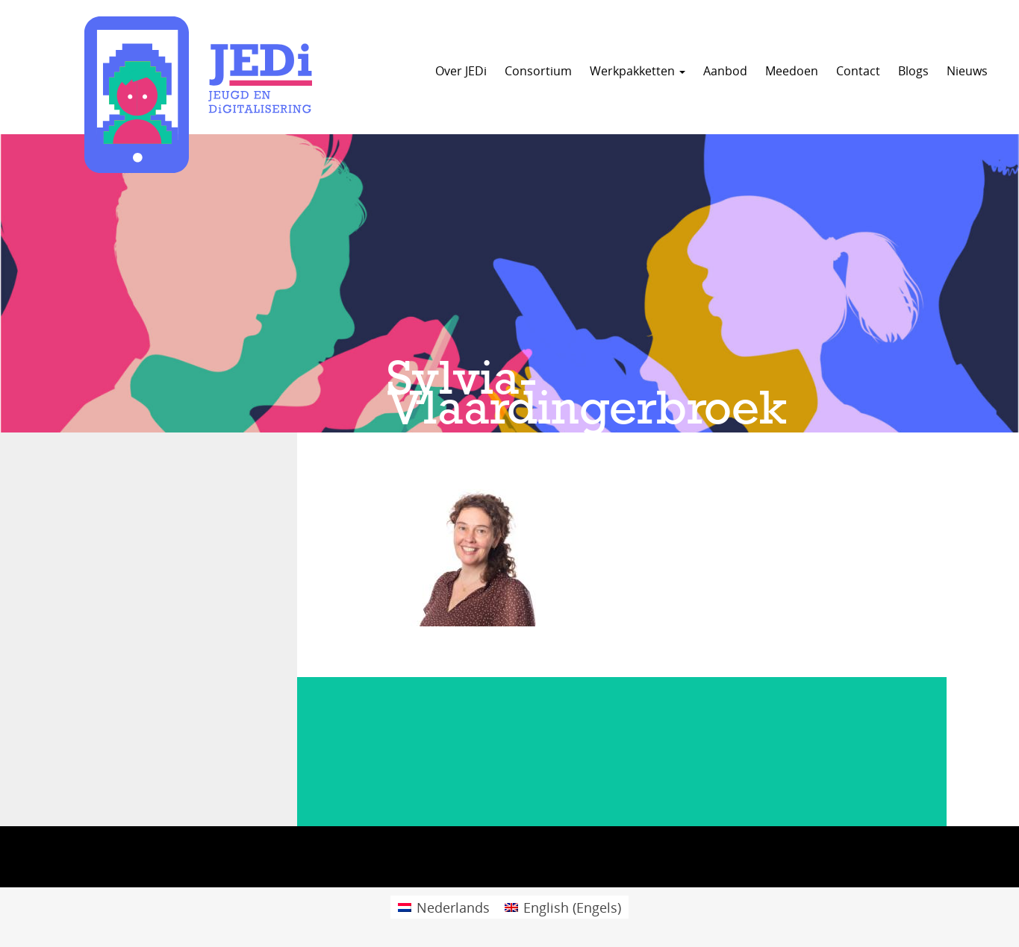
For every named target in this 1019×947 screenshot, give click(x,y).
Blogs (913, 71)
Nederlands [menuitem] (453, 907)
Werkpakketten (637, 71)
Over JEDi (461, 71)
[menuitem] (443, 907)
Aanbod (725, 71)
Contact (858, 71)
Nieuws (967, 71)
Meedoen (791, 71)
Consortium (538, 71)
